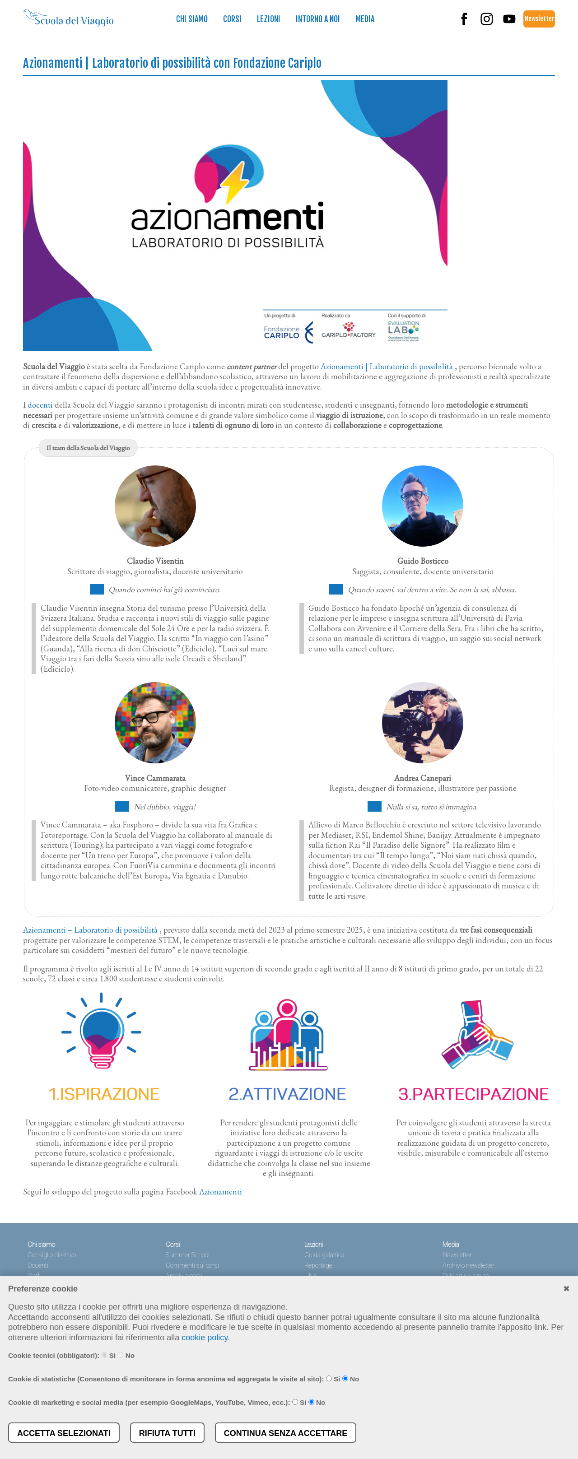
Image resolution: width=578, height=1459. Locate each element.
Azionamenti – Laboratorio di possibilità (90, 930)
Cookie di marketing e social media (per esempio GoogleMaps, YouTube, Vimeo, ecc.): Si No (166, 1402)
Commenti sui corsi (192, 1265)
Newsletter (540, 18)
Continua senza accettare (286, 1433)
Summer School (188, 1255)
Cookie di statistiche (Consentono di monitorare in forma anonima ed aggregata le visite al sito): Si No (183, 1379)
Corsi (232, 19)
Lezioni (268, 19)
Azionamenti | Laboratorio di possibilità (387, 366)
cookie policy (205, 1337)
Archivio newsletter (468, 1265)
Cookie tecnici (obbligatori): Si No (71, 1355)
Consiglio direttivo (52, 1255)
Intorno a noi (318, 19)
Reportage (318, 1265)
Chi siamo (192, 19)
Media (364, 19)
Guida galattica (324, 1255)
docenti (40, 405)
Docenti (38, 1265)
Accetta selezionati (64, 1433)
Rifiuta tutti (167, 1433)
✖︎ (566, 1288)
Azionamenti (220, 1191)
